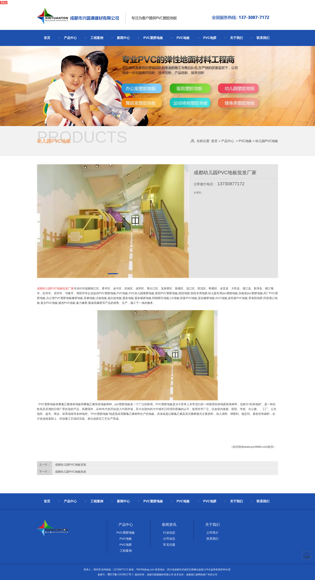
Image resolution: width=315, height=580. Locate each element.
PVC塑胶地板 (153, 38)
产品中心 (70, 38)
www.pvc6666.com (256, 446)
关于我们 (236, 38)
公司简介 (213, 532)
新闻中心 (123, 38)
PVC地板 (183, 38)
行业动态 (169, 532)
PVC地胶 (209, 38)
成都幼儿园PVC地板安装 (70, 464)
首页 (47, 38)
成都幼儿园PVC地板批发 (70, 471)
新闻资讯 (169, 525)
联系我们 (263, 38)
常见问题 (169, 544)
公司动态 (169, 538)
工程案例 (96, 38)
